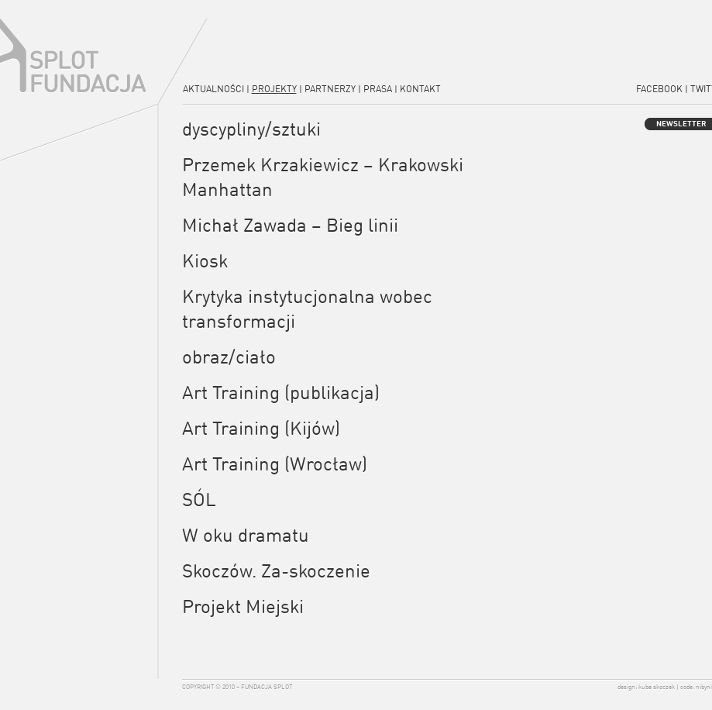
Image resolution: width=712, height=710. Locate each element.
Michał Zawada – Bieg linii (290, 224)
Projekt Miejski (243, 606)
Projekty (274, 89)
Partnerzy (330, 89)
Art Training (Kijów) (261, 427)
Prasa (377, 89)
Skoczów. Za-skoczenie (276, 570)
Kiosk (205, 260)
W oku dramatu (245, 534)
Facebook (659, 89)
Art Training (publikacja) (281, 392)
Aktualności (213, 89)
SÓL (199, 499)
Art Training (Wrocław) (274, 463)
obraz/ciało (229, 356)
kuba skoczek (656, 687)
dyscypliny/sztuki (251, 128)
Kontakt (420, 89)
